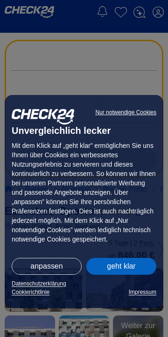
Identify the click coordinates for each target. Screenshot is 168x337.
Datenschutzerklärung (39, 283)
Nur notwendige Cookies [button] (125, 112)
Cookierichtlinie (30, 292)
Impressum (142, 292)
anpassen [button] (46, 266)
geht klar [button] (121, 266)
